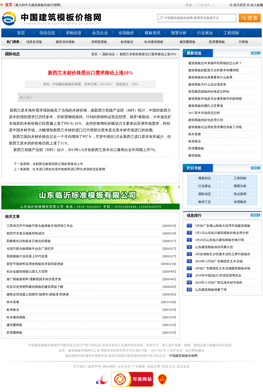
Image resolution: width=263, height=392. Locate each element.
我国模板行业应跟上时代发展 (27, 256)
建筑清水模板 (65, 42)
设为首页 (239, 5)
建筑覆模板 (187, 42)
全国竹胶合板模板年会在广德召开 (30, 248)
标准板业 (127, 42)
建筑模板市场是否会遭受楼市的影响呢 (215, 98)
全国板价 (126, 33)
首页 (21, 33)
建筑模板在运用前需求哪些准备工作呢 (215, 127)
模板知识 (204, 178)
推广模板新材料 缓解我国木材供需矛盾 (34, 279)
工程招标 (231, 33)
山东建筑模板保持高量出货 (214, 247)
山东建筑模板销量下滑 (211, 290)
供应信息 (47, 33)
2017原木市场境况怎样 (204, 113)
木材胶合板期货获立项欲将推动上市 (58, 164)
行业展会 (205, 33)
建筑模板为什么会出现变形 (207, 84)
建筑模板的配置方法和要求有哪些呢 (213, 70)
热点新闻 (240, 194)
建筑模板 (194, 155)
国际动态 (12, 54)
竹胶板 (243, 42)
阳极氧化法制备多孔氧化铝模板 (29, 241)
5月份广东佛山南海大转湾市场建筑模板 (222, 226)
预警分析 (179, 33)
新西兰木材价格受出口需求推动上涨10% (148, 54)
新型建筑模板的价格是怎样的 (208, 91)
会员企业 (100, 33)
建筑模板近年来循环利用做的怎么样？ (215, 63)
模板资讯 (152, 33)
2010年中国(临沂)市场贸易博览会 (218, 275)
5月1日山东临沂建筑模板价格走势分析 (222, 233)
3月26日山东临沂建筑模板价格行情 (219, 240)
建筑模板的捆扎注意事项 (205, 106)
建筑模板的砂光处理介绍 (205, 120)
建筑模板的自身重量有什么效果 (210, 77)
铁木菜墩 (13, 302)
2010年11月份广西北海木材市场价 (218, 282)
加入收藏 (256, 5)
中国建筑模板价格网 (183, 356)
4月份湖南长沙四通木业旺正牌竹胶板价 (222, 254)
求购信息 (74, 33)
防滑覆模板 (217, 42)
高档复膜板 (99, 42)
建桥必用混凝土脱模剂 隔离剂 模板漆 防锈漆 (38, 294)
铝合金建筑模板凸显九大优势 (27, 271)
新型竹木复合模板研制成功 (25, 233)
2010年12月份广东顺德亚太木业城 (218, 261)
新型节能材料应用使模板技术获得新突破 (35, 264)
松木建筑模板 (153, 42)
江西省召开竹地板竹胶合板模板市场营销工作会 (40, 226)
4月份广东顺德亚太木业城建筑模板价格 (222, 268)
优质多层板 (34, 42)
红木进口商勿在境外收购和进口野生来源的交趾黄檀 (69, 169)
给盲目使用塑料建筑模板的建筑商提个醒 (35, 287)
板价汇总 (204, 202)
